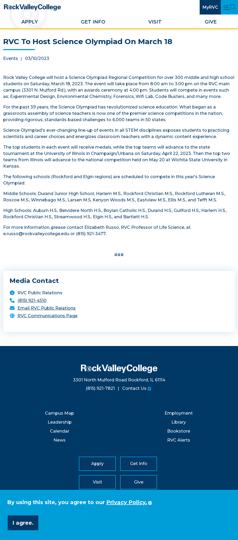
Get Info (93, 22)
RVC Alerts (178, 440)
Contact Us (134, 388)
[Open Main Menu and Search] (229, 7)
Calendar (59, 431)
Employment (178, 413)
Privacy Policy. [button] (126, 502)
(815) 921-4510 (32, 300)
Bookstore (178, 431)
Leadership (60, 422)
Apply (29, 22)
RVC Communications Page (47, 315)
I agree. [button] (23, 523)
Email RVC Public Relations (46, 308)
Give (211, 22)
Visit (155, 22)
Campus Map (59, 413)
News (59, 440)
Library (178, 422)
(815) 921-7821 (100, 388)
